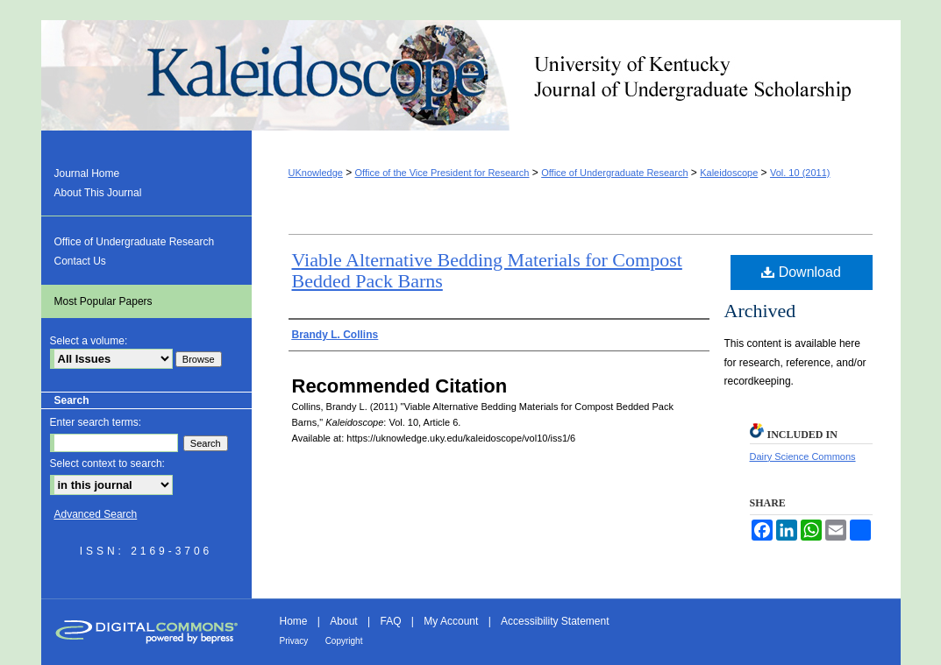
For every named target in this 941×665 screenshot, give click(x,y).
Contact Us (80, 261)
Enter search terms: (96, 422)
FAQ (390, 621)
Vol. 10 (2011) (800, 172)
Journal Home (87, 173)
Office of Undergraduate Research (614, 172)
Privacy (294, 641)
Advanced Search (96, 514)
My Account (451, 621)
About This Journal (98, 193)
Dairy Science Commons (803, 456)
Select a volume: (89, 341)
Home (294, 621)
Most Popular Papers (103, 301)
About (343, 621)
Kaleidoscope (471, 75)
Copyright (344, 641)
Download (801, 272)
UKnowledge (316, 172)
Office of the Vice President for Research (442, 172)
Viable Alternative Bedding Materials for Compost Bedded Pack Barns (487, 270)
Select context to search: (107, 463)
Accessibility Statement (555, 621)
